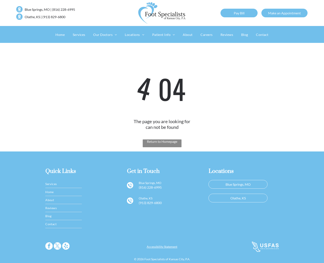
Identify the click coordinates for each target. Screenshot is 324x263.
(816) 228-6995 (63, 9)
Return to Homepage (162, 141)
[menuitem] (60, 34)
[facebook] (49, 246)
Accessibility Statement (162, 246)
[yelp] (66, 246)
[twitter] (57, 246)
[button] (79, 34)
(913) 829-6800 (53, 17)
